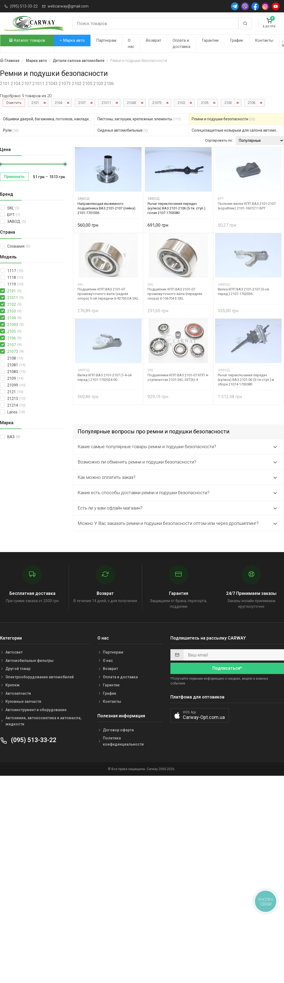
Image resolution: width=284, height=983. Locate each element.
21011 (106, 103)
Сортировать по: (219, 140)
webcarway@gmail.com (68, 6)
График (236, 40)
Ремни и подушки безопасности (223, 119)
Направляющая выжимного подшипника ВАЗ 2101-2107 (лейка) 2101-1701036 (106, 208)
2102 (181, 103)
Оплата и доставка (181, 43)
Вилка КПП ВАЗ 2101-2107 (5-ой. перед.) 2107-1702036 (244, 291)
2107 (82, 103)
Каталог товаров (27, 40)
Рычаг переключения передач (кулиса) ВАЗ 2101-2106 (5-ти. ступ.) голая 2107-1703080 (176, 208)
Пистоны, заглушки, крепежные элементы (139, 119)
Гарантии (210, 40)
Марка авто (72, 40)
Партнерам (106, 40)
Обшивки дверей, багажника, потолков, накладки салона (49, 119)
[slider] (65, 164)
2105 (204, 103)
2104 (58, 103)
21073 (157, 103)
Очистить (14, 103)
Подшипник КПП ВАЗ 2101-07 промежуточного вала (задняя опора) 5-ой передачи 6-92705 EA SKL (108, 293)
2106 (251, 103)
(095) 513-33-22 (24, 6)
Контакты (264, 40)
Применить (14, 176)
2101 (35, 103)
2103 (228, 103)
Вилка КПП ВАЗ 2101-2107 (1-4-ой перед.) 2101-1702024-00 (105, 377)
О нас (131, 43)
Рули (11, 130)
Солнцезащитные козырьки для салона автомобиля (237, 130)
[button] (199, 715)
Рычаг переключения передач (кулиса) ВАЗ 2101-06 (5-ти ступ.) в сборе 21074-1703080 (246, 379)
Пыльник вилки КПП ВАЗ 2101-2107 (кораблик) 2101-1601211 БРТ (247, 206)
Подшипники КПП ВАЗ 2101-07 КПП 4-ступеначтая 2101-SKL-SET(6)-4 (178, 377)
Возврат (153, 40)
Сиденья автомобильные (122, 130)
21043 (131, 103)
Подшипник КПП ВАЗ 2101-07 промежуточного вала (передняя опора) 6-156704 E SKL (175, 293)
